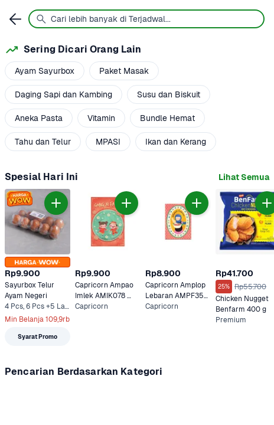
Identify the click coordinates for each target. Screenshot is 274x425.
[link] (243, 177)
